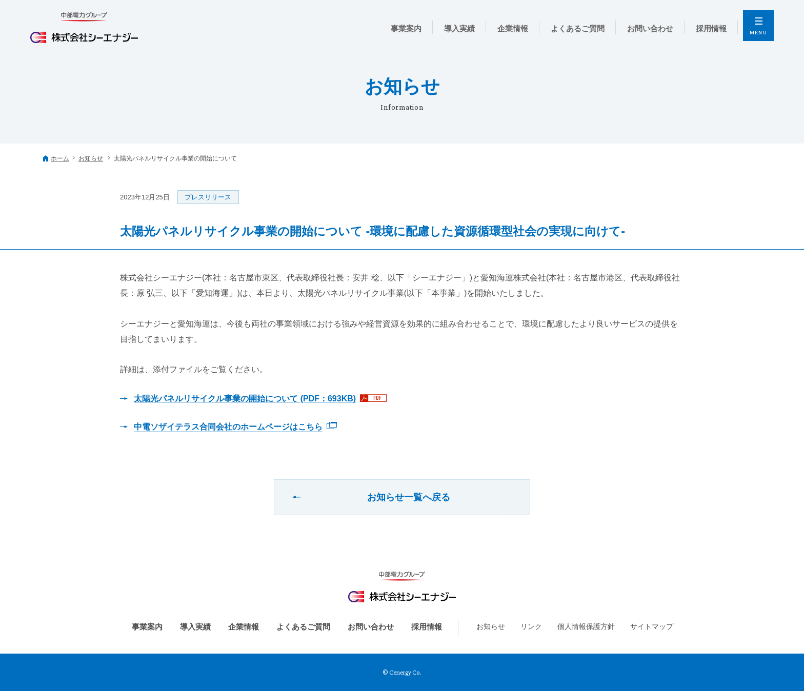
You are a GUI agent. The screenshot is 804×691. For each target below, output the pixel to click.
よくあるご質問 (303, 626)
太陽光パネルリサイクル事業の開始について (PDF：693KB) (245, 398)
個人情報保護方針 (586, 626)
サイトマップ (651, 626)
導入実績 (195, 626)
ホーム (60, 158)
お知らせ (90, 158)
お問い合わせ (371, 626)
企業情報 (243, 626)
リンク (531, 626)
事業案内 (147, 626)
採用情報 (426, 626)
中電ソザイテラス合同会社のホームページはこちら (228, 426)
